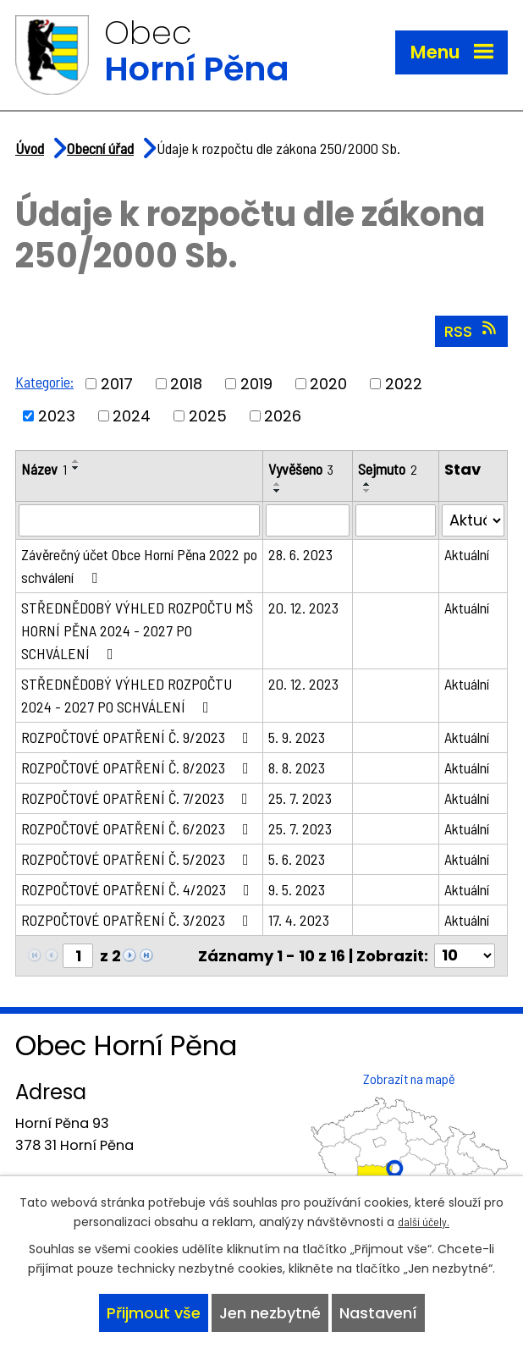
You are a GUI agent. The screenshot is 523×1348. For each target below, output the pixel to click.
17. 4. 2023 (298, 921)
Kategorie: (44, 384)
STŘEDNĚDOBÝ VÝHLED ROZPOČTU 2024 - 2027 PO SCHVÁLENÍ (126, 697)
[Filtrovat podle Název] (139, 522)
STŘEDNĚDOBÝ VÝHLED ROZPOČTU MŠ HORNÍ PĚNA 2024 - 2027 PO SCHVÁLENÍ (137, 632)
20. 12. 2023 (303, 609)
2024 (132, 417)
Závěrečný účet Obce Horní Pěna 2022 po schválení (139, 567)
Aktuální (466, 556)
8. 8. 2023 (296, 769)
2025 (208, 417)
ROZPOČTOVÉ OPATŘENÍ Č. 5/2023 (138, 860)
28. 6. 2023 (300, 556)
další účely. (423, 1221)
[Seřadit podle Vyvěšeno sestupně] (277, 492)
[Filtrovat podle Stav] (473, 522)
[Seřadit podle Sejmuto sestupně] (367, 492)
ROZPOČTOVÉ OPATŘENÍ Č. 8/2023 (138, 769)
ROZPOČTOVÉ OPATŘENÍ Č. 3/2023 (138, 921)
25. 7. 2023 (300, 799)
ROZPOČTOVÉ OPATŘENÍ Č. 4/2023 (138, 891)
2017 (117, 386)
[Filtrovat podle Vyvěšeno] (308, 522)
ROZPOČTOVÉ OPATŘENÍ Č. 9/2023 (138, 738)
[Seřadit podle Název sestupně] (76, 469)
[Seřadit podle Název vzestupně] (76, 462)
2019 (256, 386)
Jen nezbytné (270, 1312)
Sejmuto (387, 470)
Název (44, 470)
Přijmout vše (154, 1312)
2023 (56, 417)
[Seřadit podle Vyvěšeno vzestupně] (277, 485)
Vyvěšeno (300, 470)
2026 (282, 417)
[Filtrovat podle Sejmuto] (395, 522)
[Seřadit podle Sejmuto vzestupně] (367, 485)
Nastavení (378, 1312)
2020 (328, 386)
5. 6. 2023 (296, 860)
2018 (186, 386)
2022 (403, 386)
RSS (471, 333)
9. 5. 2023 (296, 891)
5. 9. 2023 (296, 738)
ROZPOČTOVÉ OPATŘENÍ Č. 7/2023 (138, 799)
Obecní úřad (100, 150)
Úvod (29, 150)
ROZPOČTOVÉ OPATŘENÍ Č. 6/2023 (138, 830)
